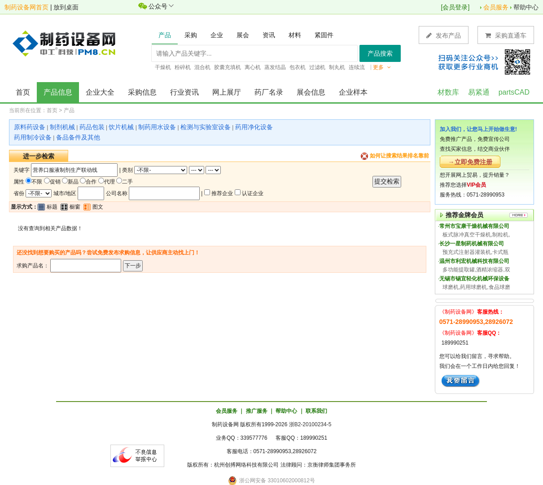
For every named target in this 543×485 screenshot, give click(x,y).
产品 (69, 110)
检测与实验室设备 (205, 127)
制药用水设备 (157, 127)
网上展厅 (226, 92)
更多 (382, 67)
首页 (23, 92)
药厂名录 (268, 92)
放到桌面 (66, 7)
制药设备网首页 (26, 7)
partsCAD (514, 92)
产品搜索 (380, 53)
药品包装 (92, 127)
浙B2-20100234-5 (310, 424)
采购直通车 (505, 35)
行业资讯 (184, 92)
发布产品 (443, 35)
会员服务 (495, 7)
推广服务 (256, 411)
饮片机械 (121, 127)
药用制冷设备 (33, 137)
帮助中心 (526, 7)
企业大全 (100, 92)
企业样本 (353, 92)
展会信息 (311, 92)
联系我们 (316, 411)
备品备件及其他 (78, 137)
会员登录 (455, 7)
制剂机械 (62, 127)
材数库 (448, 92)
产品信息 (58, 92)
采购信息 (142, 92)
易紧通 (479, 92)
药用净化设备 (254, 127)
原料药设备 (29, 127)
